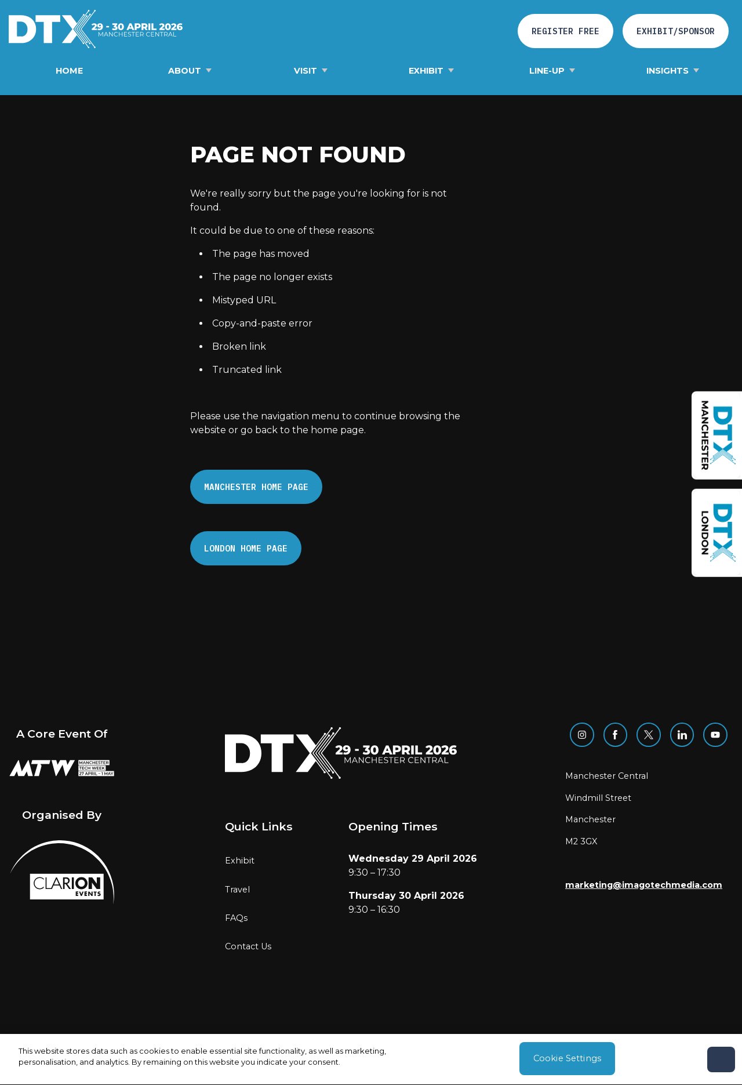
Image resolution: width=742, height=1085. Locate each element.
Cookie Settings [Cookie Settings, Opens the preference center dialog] (567, 1060)
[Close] (721, 1062)
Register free (565, 31)
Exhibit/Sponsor (675, 31)
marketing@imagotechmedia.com (643, 885)
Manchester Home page (256, 486)
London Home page (246, 548)
